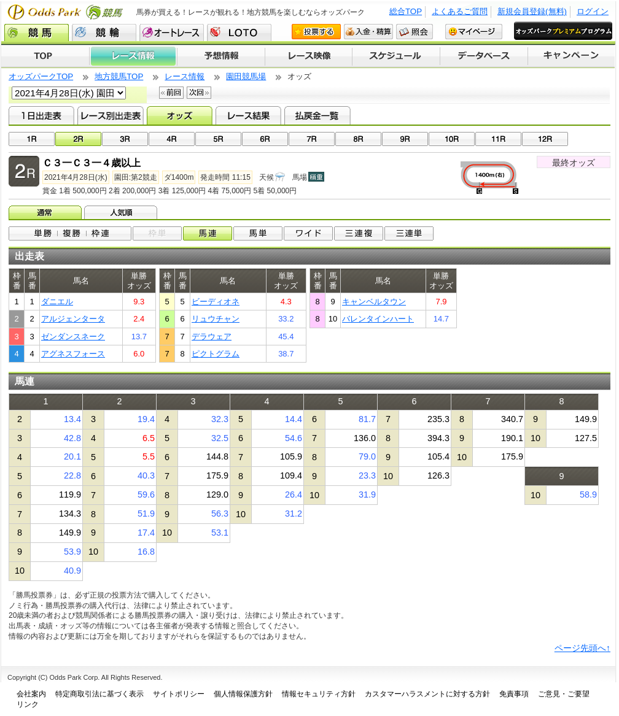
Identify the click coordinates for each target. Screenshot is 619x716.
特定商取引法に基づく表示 (99, 694)
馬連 (207, 233)
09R (405, 139)
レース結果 (248, 115)
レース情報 (133, 56)
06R (265, 139)
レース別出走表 (110, 115)
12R (545, 139)
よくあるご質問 (460, 11)
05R (218, 139)
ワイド (308, 233)
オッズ (179, 115)
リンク (28, 704)
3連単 (409, 233)
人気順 (122, 212)
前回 (171, 93)
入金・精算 (368, 31)
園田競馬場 (246, 76)
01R (32, 139)
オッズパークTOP (41, 76)
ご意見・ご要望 (564, 694)
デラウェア (212, 336)
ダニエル (57, 301)
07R (312, 139)
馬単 (257, 233)
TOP (45, 56)
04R (172, 139)
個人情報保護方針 (243, 694)
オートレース (171, 32)
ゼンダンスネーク (73, 336)
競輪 (104, 32)
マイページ (473, 31)
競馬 (36, 32)
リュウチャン (215, 318)
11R (498, 139)
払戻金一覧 (317, 115)
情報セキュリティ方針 (319, 694)
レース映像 (308, 56)
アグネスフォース (73, 353)
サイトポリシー (178, 694)
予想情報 (221, 56)
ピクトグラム (215, 353)
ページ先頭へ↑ (582, 648)
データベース (484, 56)
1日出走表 (41, 115)
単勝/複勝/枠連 (70, 233)
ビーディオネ (215, 301)
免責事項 (514, 694)
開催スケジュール (396, 56)
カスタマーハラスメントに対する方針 (427, 694)
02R (78, 139)
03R (125, 139)
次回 (199, 93)
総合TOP (405, 11)
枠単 (157, 233)
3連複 (358, 233)
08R (358, 139)
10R (452, 139)
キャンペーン (571, 56)
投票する (316, 31)
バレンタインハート (378, 318)
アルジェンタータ (73, 318)
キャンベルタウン (374, 301)
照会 (414, 31)
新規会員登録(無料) (532, 11)
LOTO (239, 32)
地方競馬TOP (119, 76)
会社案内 (31, 694)
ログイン (593, 11)
